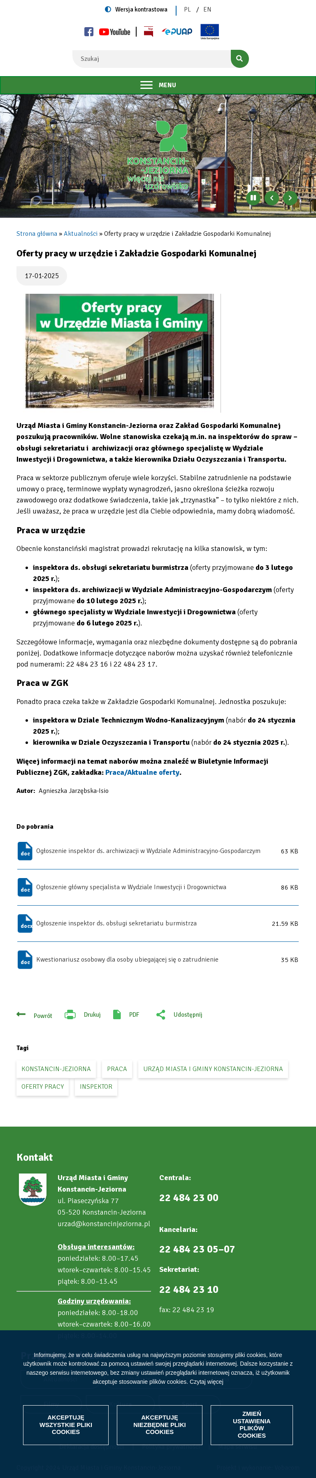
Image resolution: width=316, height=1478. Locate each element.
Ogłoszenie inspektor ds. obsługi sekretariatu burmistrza (116, 923)
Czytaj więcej (206, 1381)
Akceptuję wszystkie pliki (66, 1425)
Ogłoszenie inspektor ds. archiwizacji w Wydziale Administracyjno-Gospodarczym (148, 851)
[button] (118, 353)
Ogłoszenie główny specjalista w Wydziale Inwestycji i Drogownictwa (131, 887)
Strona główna (36, 234)
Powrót (43, 1016)
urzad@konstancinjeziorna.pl (104, 1223)
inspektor (96, 1087)
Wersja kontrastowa (141, 9)
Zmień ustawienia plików (251, 1424)
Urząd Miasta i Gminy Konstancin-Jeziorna (213, 1069)
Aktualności (81, 234)
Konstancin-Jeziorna (56, 1069)
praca (117, 1069)
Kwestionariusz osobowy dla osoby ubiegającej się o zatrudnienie (127, 959)
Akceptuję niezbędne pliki (159, 1425)
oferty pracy (42, 1087)
